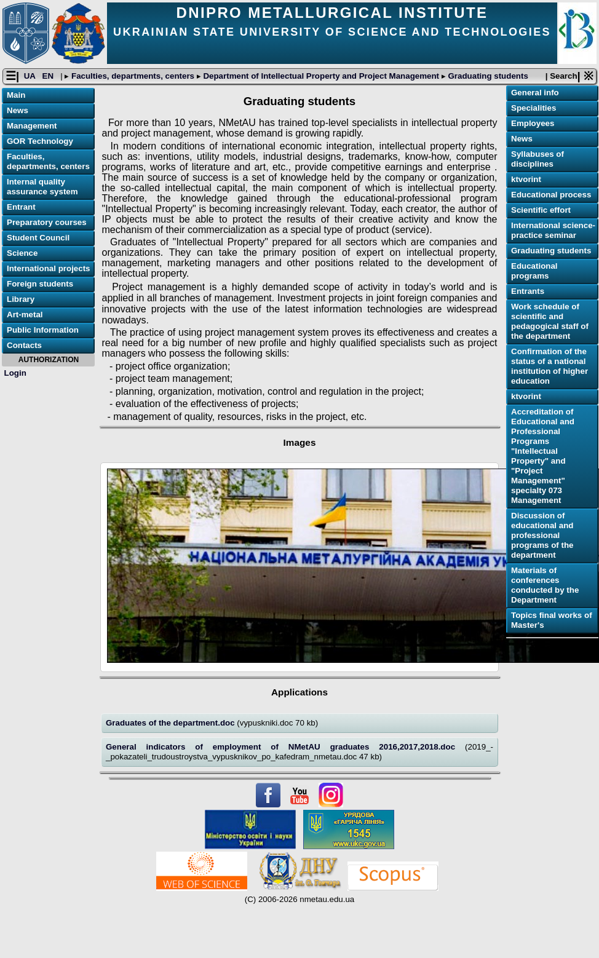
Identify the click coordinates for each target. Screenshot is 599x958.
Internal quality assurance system (42, 186)
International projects (48, 268)
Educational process (551, 194)
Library (20, 299)
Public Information (43, 330)
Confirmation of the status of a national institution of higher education (549, 366)
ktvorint (526, 179)
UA (31, 76)
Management (32, 125)
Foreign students (40, 283)
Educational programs (534, 270)
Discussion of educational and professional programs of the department (542, 535)
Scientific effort (541, 210)
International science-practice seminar (553, 230)
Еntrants (527, 291)
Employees (532, 123)
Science (22, 253)
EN (49, 76)
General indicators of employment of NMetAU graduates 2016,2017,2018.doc (285, 746)
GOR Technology (40, 141)
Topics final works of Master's (551, 620)
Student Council (38, 237)
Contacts (24, 345)
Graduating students (487, 76)
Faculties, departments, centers (132, 76)
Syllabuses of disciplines (537, 158)
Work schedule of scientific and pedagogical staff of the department (550, 321)
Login (15, 373)
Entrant (21, 207)
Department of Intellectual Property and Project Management (321, 76)
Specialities (533, 108)
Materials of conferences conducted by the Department (545, 585)
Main (16, 95)
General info (535, 92)
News (17, 110)
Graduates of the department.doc (171, 722)
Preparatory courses (47, 222)
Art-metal (25, 314)
